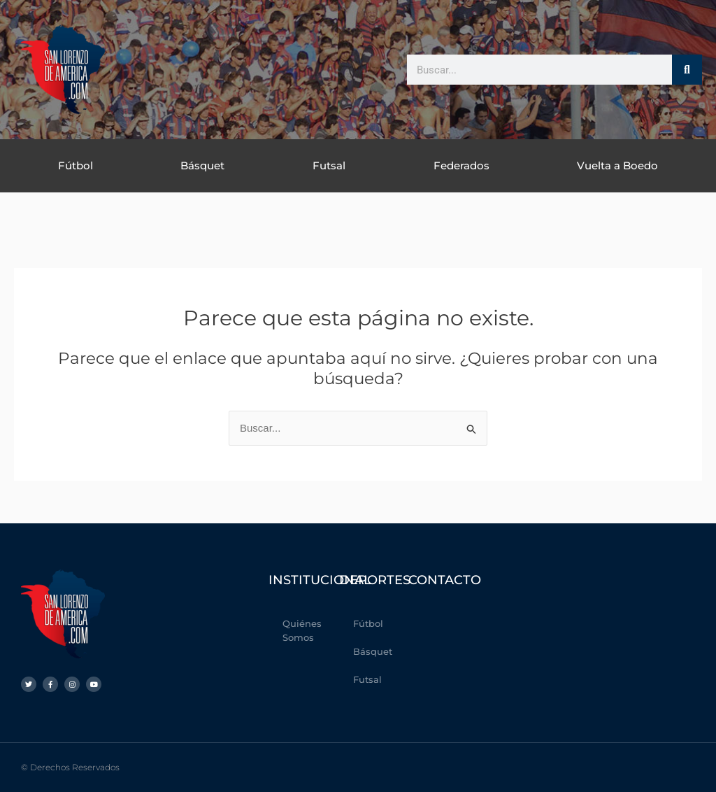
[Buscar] (687, 70)
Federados (461, 165)
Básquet (202, 165)
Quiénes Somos (302, 630)
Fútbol (75, 165)
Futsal (329, 165)
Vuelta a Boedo (617, 165)
